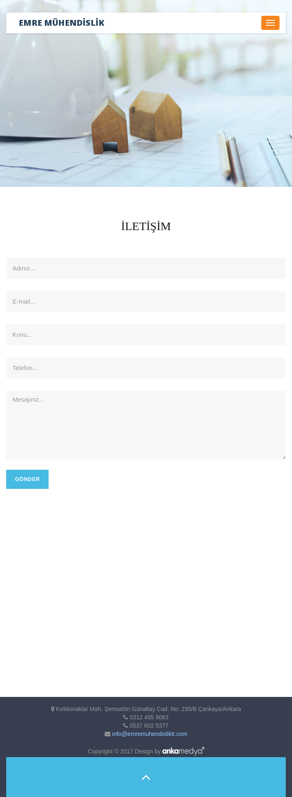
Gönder (27, 479)
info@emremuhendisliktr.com (148, 734)
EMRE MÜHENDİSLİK (61, 22)
